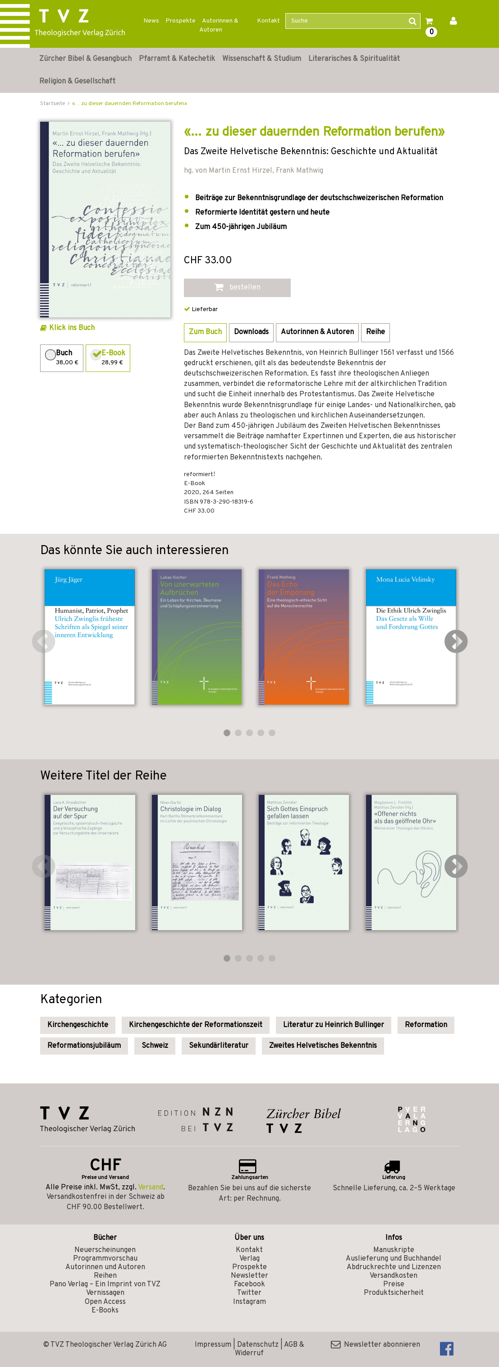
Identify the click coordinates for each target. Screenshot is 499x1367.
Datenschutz (258, 1344)
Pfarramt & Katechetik (177, 59)
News (151, 21)
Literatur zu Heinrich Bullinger (333, 1025)
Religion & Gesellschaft (77, 81)
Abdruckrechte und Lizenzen (394, 1267)
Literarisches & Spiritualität (354, 59)
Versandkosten (393, 1275)
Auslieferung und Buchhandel (393, 1258)
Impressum (213, 1344)
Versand (150, 1187)
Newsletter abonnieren (375, 1344)
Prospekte (180, 21)
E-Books (105, 1310)
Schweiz (155, 1045)
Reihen (105, 1275)
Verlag (249, 1258)
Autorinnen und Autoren (105, 1267)
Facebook (249, 1284)
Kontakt (268, 21)
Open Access (105, 1302)
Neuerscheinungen (105, 1250)
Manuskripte (393, 1250)
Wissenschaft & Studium (261, 59)
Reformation (426, 1025)
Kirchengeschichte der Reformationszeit (195, 1025)
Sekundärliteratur (218, 1045)
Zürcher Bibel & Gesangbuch (85, 59)
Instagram (249, 1302)
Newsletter (249, 1275)
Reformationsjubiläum (84, 1045)
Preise (393, 1284)
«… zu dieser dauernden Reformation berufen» (129, 103)
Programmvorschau (105, 1258)
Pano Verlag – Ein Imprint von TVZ (105, 1284)
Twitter (249, 1293)
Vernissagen (105, 1293)
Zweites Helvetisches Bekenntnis (323, 1045)
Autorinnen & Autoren (218, 25)
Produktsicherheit (394, 1293)
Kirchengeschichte (77, 1025)
